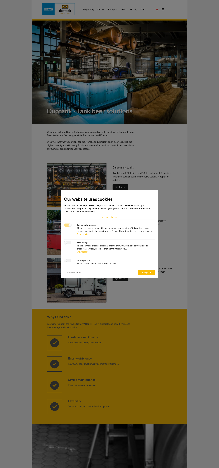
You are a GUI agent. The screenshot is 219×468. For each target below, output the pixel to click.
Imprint (105, 217)
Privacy (114, 217)
